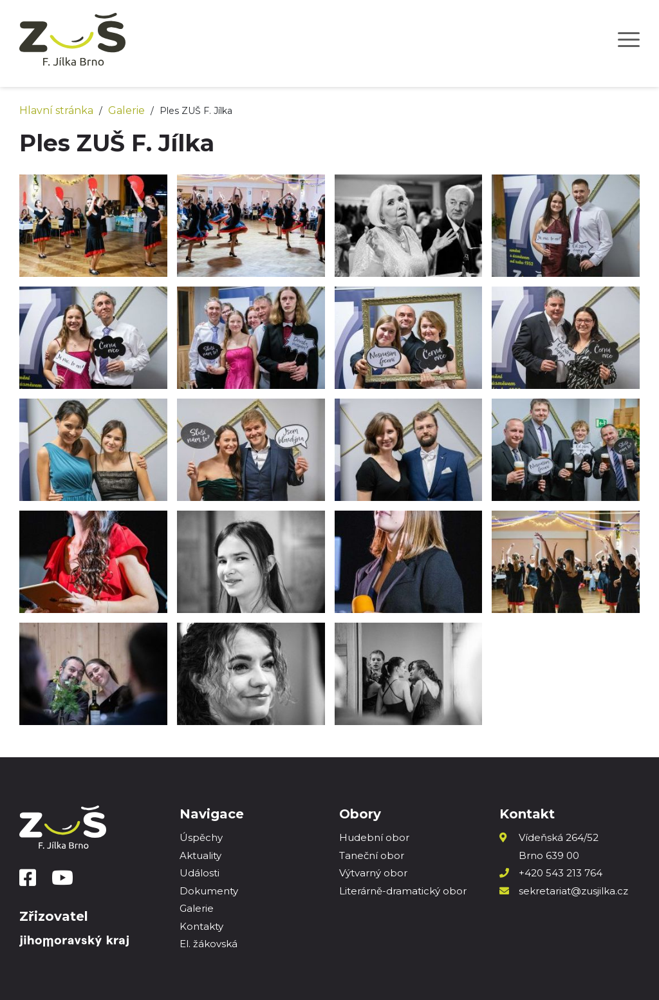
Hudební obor (374, 837)
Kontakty (201, 926)
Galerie (126, 110)
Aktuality (200, 855)
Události (199, 873)
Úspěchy (201, 837)
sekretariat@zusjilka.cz (573, 891)
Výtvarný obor (373, 873)
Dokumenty (209, 891)
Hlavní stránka (56, 110)
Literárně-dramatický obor (403, 891)
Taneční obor (371, 855)
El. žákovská (208, 944)
